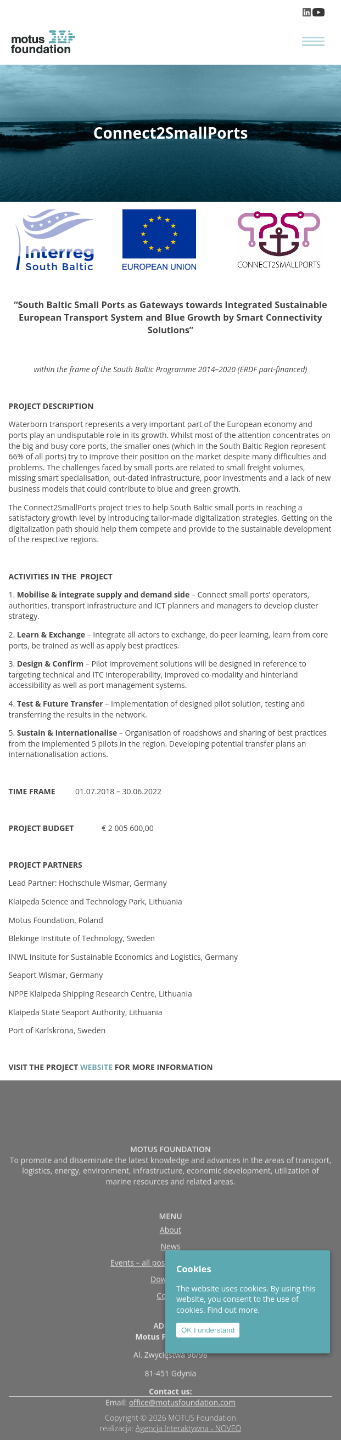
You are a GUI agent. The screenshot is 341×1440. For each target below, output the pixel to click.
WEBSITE (96, 1067)
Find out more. (233, 1310)
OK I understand (207, 1330)
